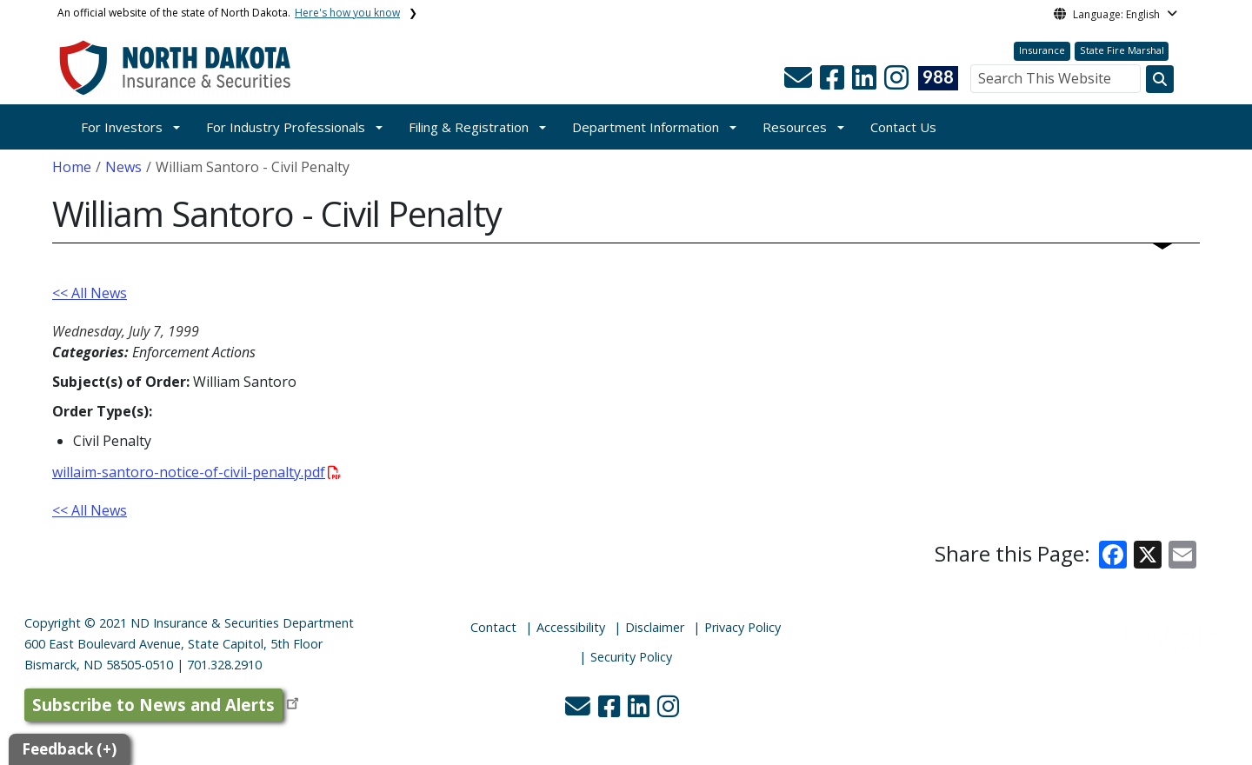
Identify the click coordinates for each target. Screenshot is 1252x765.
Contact (493, 627)
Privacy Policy (742, 627)
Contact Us (903, 127)
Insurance (1042, 50)
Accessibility (570, 627)
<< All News (89, 293)
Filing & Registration (469, 127)
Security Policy (631, 657)
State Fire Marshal (1122, 50)
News (123, 166)
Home (71, 166)
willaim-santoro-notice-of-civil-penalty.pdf (196, 472)
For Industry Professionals (285, 127)
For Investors (122, 127)
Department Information (645, 127)
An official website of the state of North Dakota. (228, 12)
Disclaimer (654, 627)
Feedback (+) (69, 749)
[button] (800, 82)
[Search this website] (1160, 79)
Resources (795, 127)
